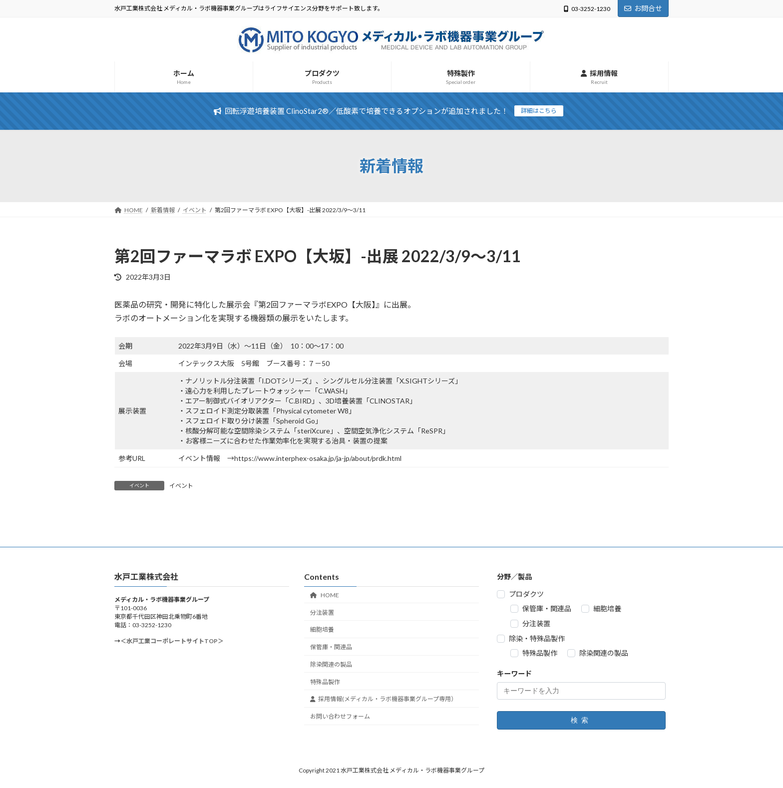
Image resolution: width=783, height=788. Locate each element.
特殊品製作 (325, 682)
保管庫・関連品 (331, 647)
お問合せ (643, 8)
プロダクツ (526, 594)
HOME (324, 595)
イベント (181, 485)
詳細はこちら (539, 110)
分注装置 (322, 612)
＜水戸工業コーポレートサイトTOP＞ (172, 641)
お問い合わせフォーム (340, 717)
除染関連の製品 (331, 664)
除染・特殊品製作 (537, 638)
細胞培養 (322, 630)
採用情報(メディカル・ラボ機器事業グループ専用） (383, 699)
